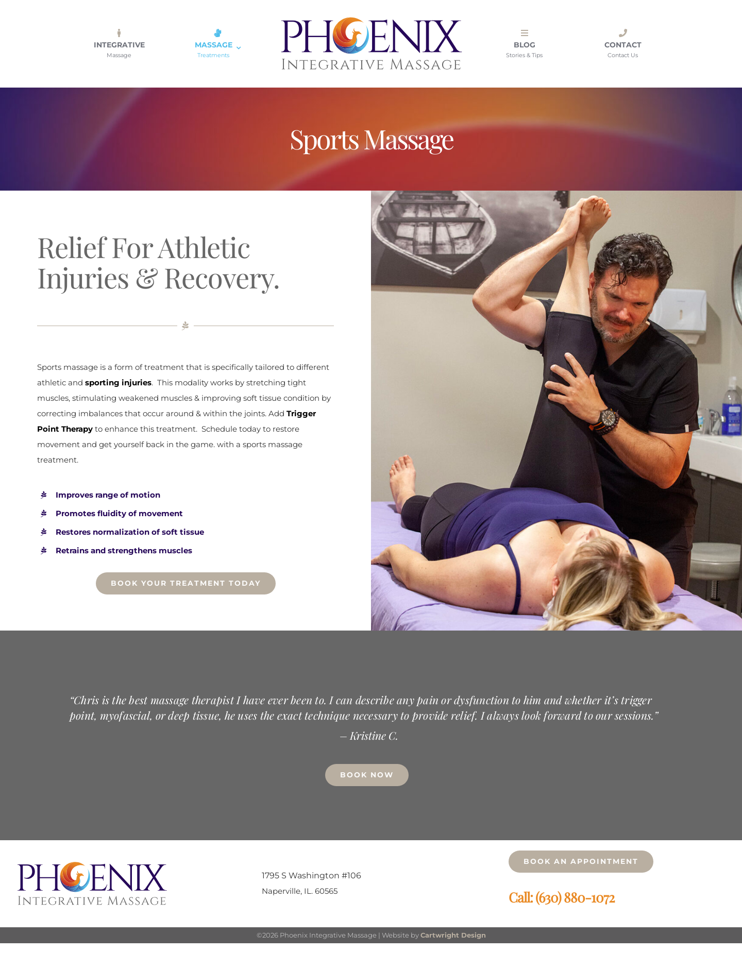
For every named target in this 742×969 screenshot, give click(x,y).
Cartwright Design (453, 935)
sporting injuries (118, 382)
